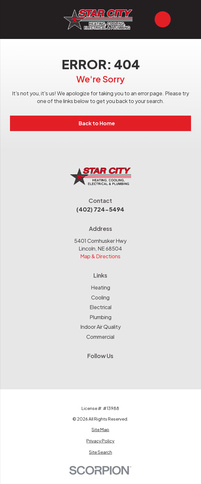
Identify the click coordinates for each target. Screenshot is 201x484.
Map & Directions (100, 256)
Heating (100, 287)
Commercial (100, 336)
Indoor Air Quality (100, 326)
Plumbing (100, 317)
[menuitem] (100, 429)
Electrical (100, 307)
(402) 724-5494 (100, 209)
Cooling (100, 297)
